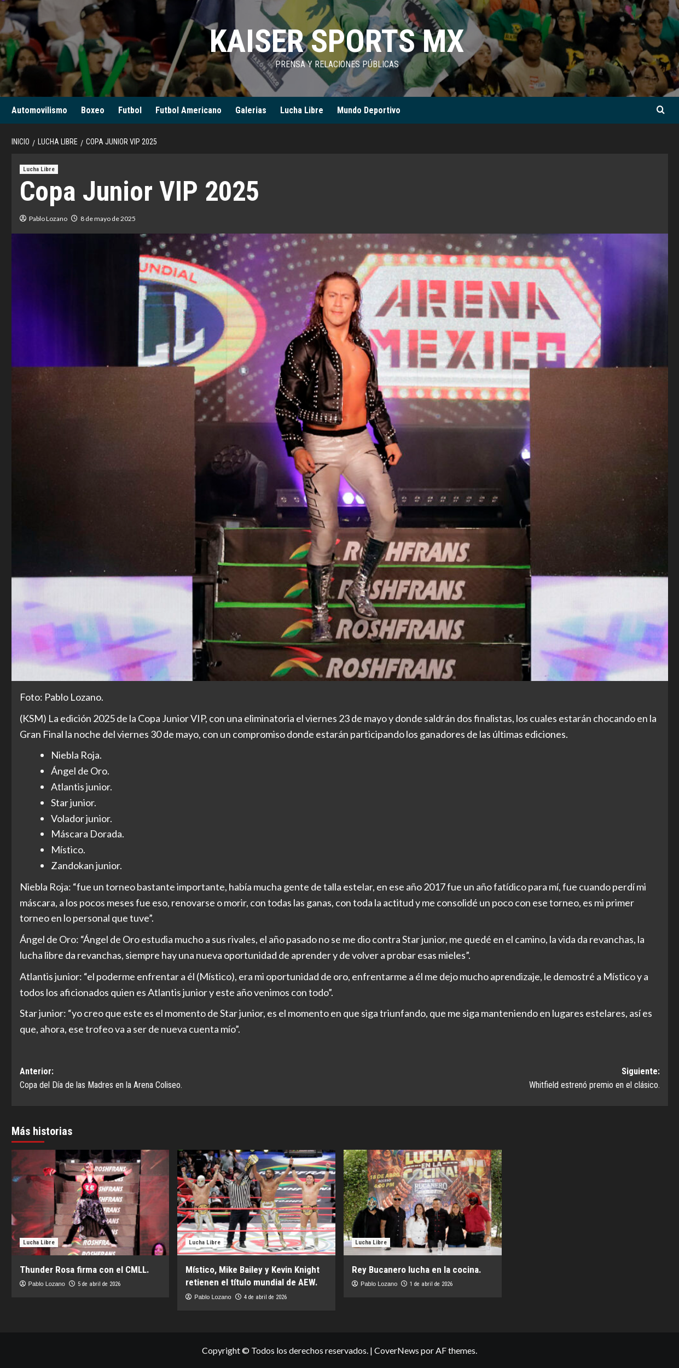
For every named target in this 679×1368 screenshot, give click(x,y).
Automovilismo (39, 110)
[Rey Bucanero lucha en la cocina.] (423, 1202)
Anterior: (180, 1079)
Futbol (130, 110)
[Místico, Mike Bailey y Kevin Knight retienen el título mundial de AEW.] (256, 1202)
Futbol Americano (188, 110)
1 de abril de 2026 (431, 1284)
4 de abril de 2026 (265, 1297)
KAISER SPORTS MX (337, 40)
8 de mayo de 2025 (108, 218)
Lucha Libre (301, 110)
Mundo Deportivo (369, 110)
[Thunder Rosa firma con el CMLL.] (90, 1202)
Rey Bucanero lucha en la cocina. (416, 1269)
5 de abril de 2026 (99, 1284)
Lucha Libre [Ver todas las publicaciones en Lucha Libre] (39, 169)
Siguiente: (500, 1079)
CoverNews (396, 1350)
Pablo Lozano (48, 218)
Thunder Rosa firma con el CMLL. (84, 1269)
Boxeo (93, 110)
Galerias (250, 110)
